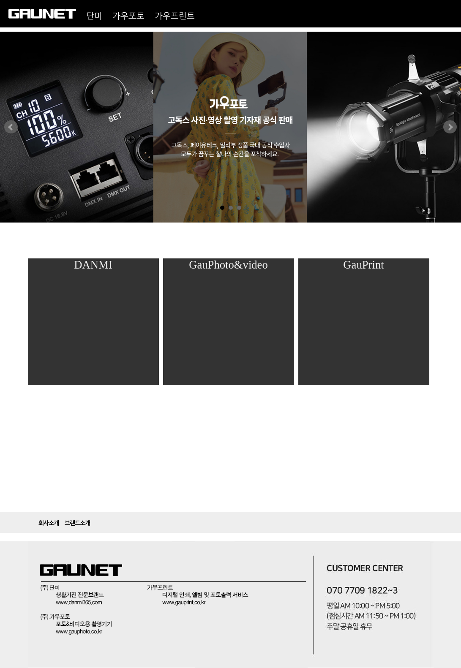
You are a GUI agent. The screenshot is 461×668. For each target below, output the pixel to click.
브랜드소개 (77, 523)
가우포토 (128, 16)
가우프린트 (175, 16)
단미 (94, 16)
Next (450, 127)
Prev (11, 127)
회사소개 (48, 523)
